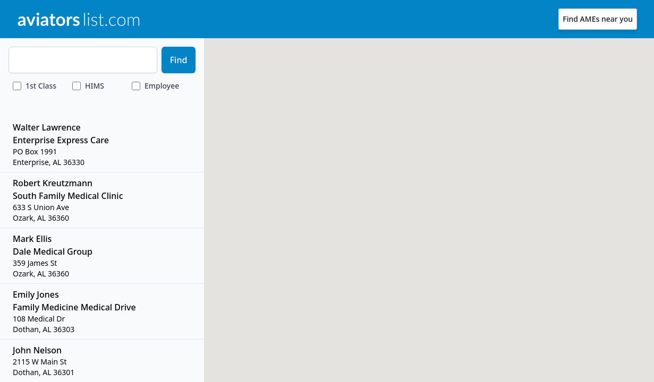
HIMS (94, 86)
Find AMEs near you (598, 19)
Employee (162, 86)
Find (179, 60)
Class (41, 86)
